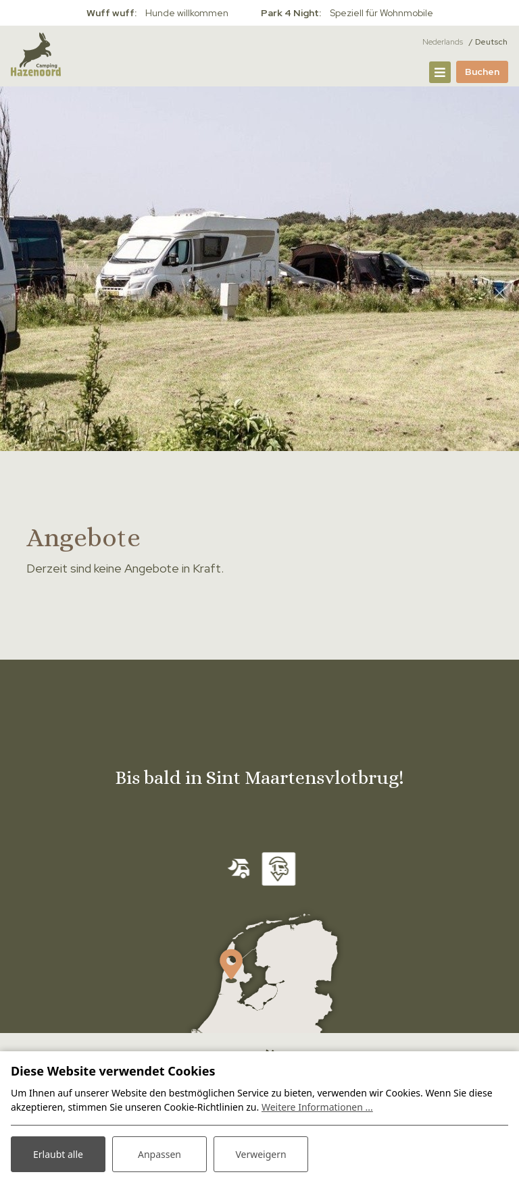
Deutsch (491, 41)
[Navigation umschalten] (440, 72)
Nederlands (442, 41)
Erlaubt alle (58, 1154)
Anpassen (159, 1154)
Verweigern (260, 1154)
